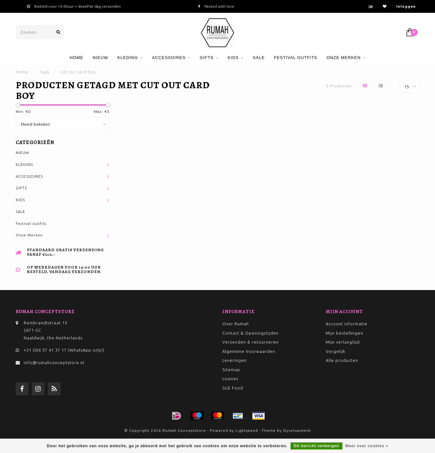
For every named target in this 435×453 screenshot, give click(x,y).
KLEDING (127, 57)
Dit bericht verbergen (316, 446)
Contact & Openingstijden (250, 333)
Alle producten (342, 360)
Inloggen (406, 6)
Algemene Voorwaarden (248, 351)
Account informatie (346, 323)
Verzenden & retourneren (250, 342)
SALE (259, 57)
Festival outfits (295, 57)
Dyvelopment (297, 430)
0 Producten (339, 86)
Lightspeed (246, 430)
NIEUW (100, 57)
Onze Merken (344, 57)
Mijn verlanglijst (343, 342)
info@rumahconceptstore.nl (54, 362)
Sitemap (231, 369)
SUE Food (232, 388)
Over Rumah (235, 323)
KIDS (233, 57)
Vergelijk (335, 351)
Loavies (230, 378)
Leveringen (234, 360)
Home (76, 57)
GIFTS (206, 57)
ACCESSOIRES (169, 57)
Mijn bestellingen (344, 333)
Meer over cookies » (366, 446)
